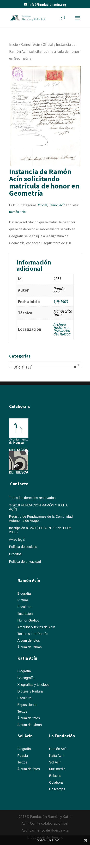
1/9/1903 (61, 301)
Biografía (24, 593)
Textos (22, 711)
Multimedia (57, 769)
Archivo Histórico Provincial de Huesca (62, 329)
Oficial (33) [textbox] (43, 367)
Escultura (24, 607)
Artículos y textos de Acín (36, 627)
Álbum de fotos (29, 640)
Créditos (15, 554)
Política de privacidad (25, 561)
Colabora (56, 782)
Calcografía (26, 678)
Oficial (48, 44)
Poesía (23, 755)
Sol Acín (55, 762)
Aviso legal (17, 539)
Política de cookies (23, 547)
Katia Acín (27, 658)
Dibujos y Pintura (30, 691)
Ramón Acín (30, 44)
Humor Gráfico (28, 620)
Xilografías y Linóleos (33, 685)
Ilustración (25, 614)
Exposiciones (27, 705)
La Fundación (62, 736)
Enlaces (55, 776)
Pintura (23, 600)
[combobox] (45, 365)
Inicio (13, 44)
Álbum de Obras (30, 647)
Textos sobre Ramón (33, 634)
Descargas (57, 789)
